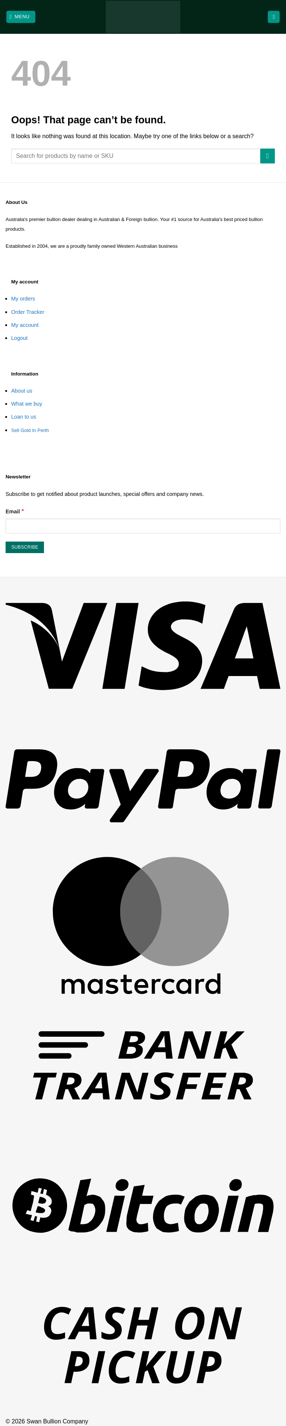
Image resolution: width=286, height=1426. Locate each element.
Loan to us (23, 417)
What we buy (26, 404)
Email (15, 511)
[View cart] (274, 17)
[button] (21, 17)
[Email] (143, 526)
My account (25, 325)
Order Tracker (27, 312)
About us (21, 391)
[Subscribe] (25, 547)
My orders (23, 299)
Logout (19, 338)
